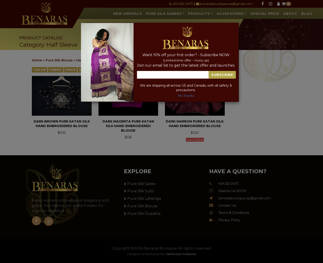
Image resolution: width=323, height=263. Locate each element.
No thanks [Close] (186, 96)
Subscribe (222, 75)
